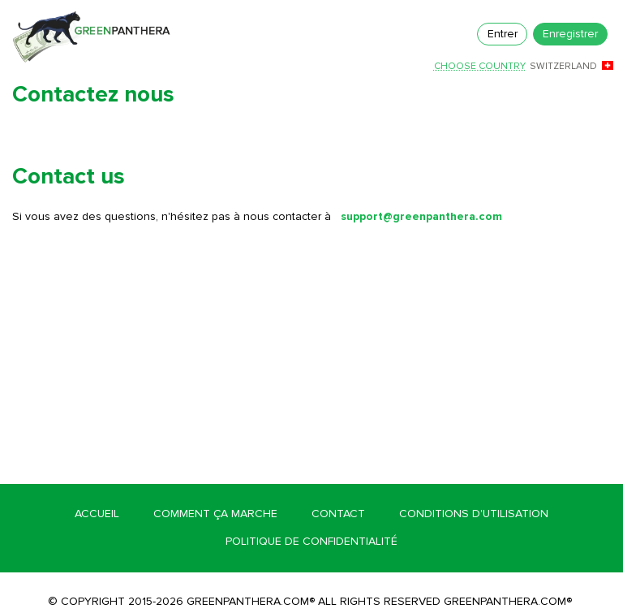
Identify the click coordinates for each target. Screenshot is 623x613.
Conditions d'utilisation (473, 513)
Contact (338, 513)
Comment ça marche (215, 513)
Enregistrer (570, 34)
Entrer (503, 34)
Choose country (480, 66)
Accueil (97, 513)
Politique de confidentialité (311, 541)
